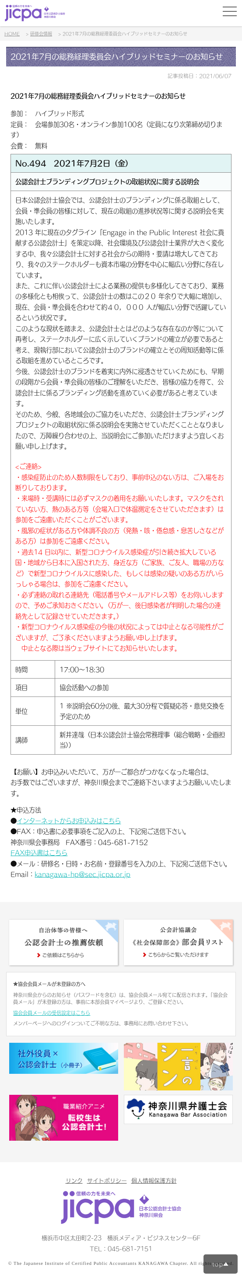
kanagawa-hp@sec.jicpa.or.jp (82, 874)
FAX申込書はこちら (39, 852)
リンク (74, 1180)
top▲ (220, 1264)
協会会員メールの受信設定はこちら (51, 1013)
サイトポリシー (107, 1180)
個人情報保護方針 (154, 1180)
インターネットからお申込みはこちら (69, 820)
